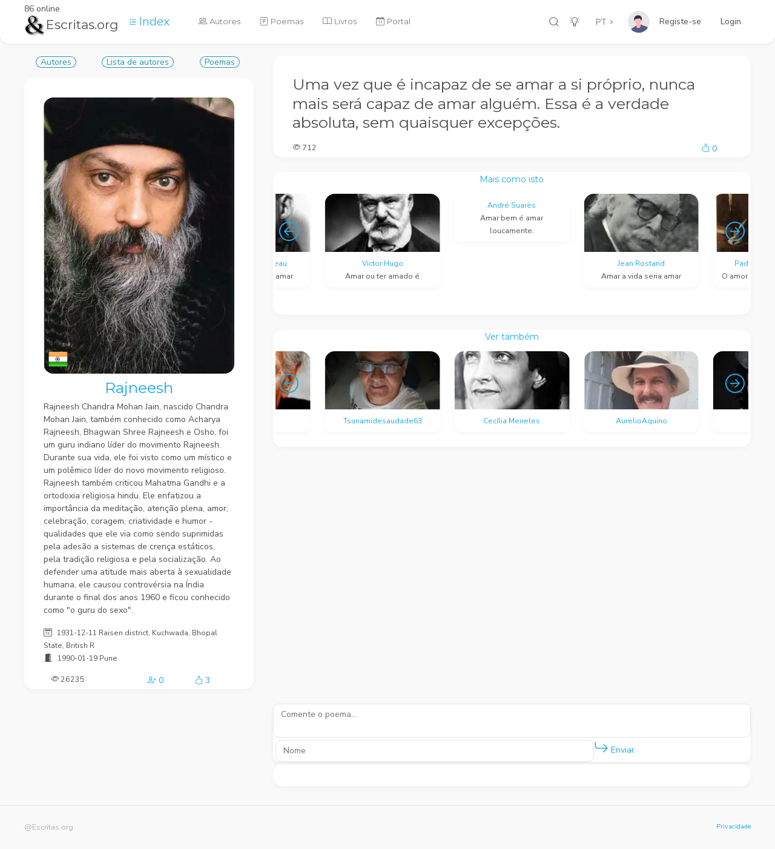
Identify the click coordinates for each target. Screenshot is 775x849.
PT (601, 22)
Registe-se (680, 21)
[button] (601, 748)
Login (731, 21)
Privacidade (733, 826)
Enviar (614, 747)
